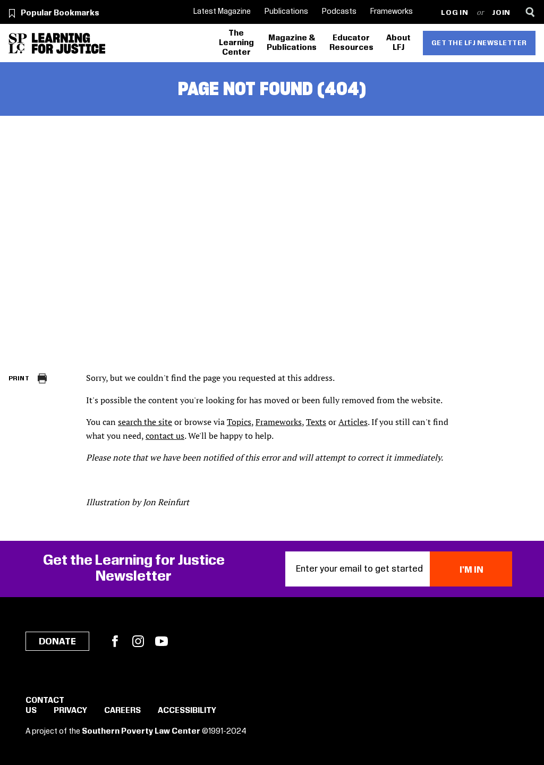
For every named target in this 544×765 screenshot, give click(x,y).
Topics (239, 422)
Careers (122, 711)
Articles (353, 422)
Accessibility (187, 711)
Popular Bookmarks (60, 13)
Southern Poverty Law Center (141, 731)
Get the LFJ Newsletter (479, 43)
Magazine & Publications (292, 43)
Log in (454, 13)
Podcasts (339, 11)
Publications (286, 11)
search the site (145, 422)
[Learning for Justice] (68, 43)
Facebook (114, 641)
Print (18, 378)
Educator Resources (351, 43)
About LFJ (398, 43)
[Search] (530, 12)
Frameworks (391, 11)
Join (501, 13)
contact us (165, 435)
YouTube (161, 641)
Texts (316, 422)
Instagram (138, 641)
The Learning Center (236, 43)
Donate (57, 642)
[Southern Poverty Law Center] (17, 43)
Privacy (70, 711)
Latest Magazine (222, 11)
